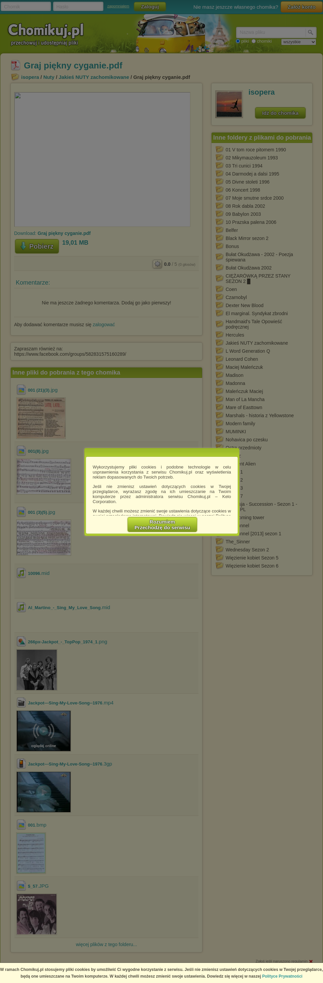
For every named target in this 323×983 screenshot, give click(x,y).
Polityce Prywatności (282, 976)
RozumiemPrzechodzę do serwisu (162, 524)
